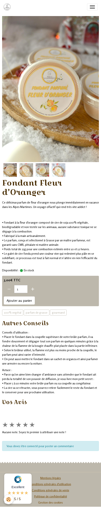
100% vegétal (12, 312)
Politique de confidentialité (50, 496)
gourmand (58, 312)
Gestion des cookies (50, 502)
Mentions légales (50, 478)
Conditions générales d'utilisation (50, 484)
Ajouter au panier (19, 300)
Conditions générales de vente (50, 490)
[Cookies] (8, 499)
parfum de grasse (36, 312)
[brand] (7, 7)
